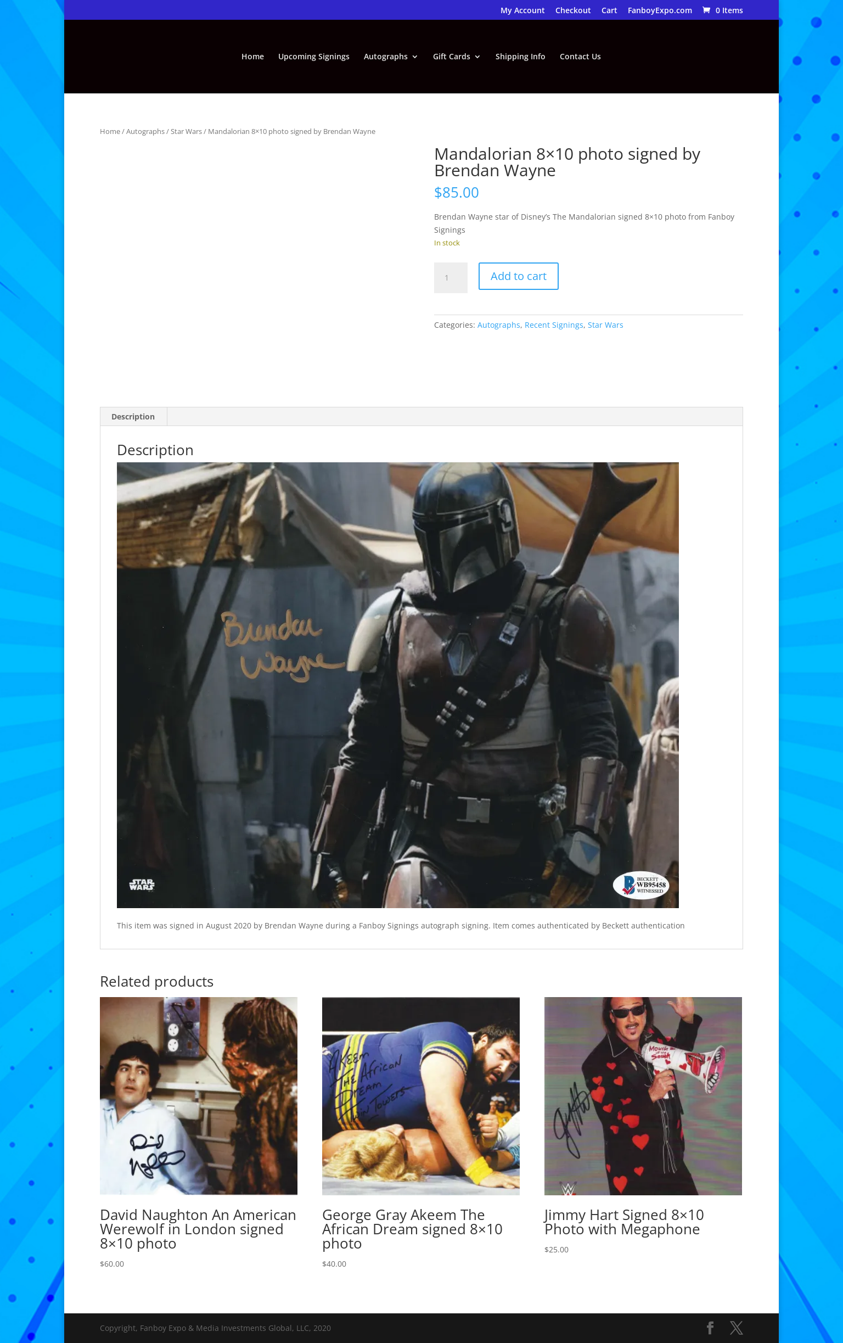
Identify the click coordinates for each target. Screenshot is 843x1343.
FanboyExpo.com (660, 11)
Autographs (386, 57)
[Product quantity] (450, 277)
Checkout (573, 11)
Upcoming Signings (314, 57)
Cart (609, 11)
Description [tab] (133, 416)
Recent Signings (554, 325)
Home (252, 57)
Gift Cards (451, 57)
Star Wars (186, 131)
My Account (523, 11)
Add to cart (519, 275)
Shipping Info (521, 57)
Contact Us (580, 57)
